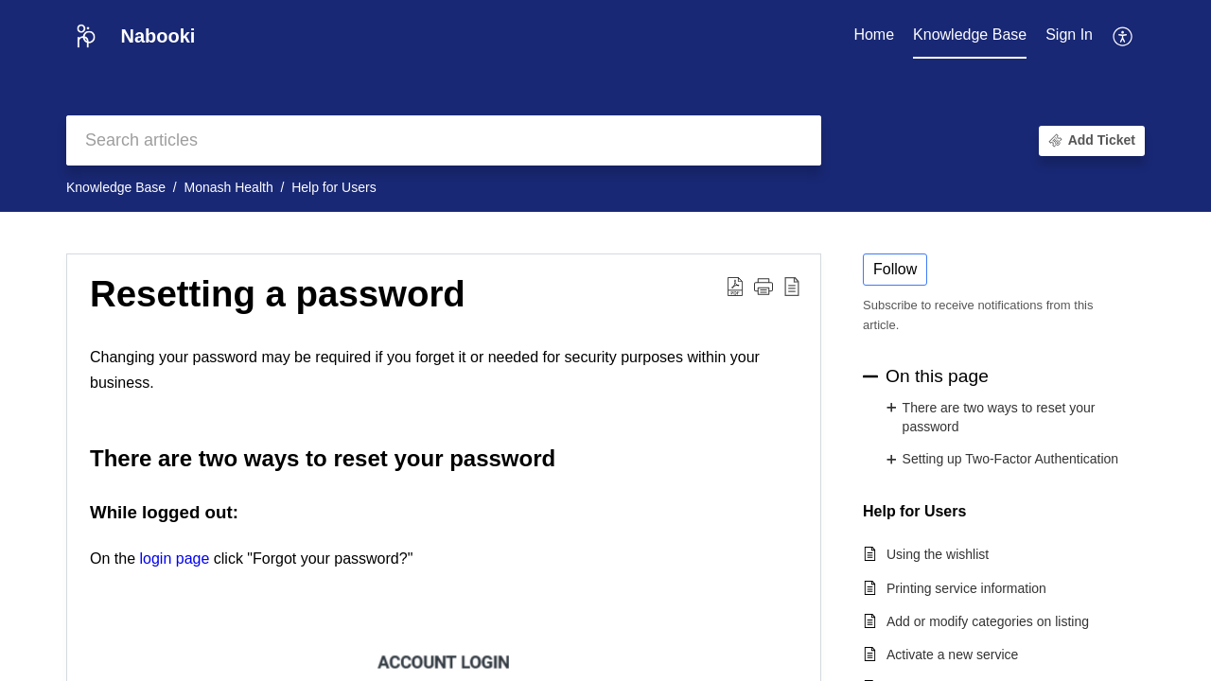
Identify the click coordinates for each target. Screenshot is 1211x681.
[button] (1123, 36)
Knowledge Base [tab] (970, 34)
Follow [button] (895, 269)
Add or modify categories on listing (987, 621)
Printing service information (966, 588)
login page (174, 558)
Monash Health (228, 187)
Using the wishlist (937, 554)
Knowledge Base (116, 187)
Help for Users (333, 187)
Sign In (1069, 34)
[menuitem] (1069, 36)
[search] (443, 140)
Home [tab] (873, 34)
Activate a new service (952, 654)
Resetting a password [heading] (277, 293)
